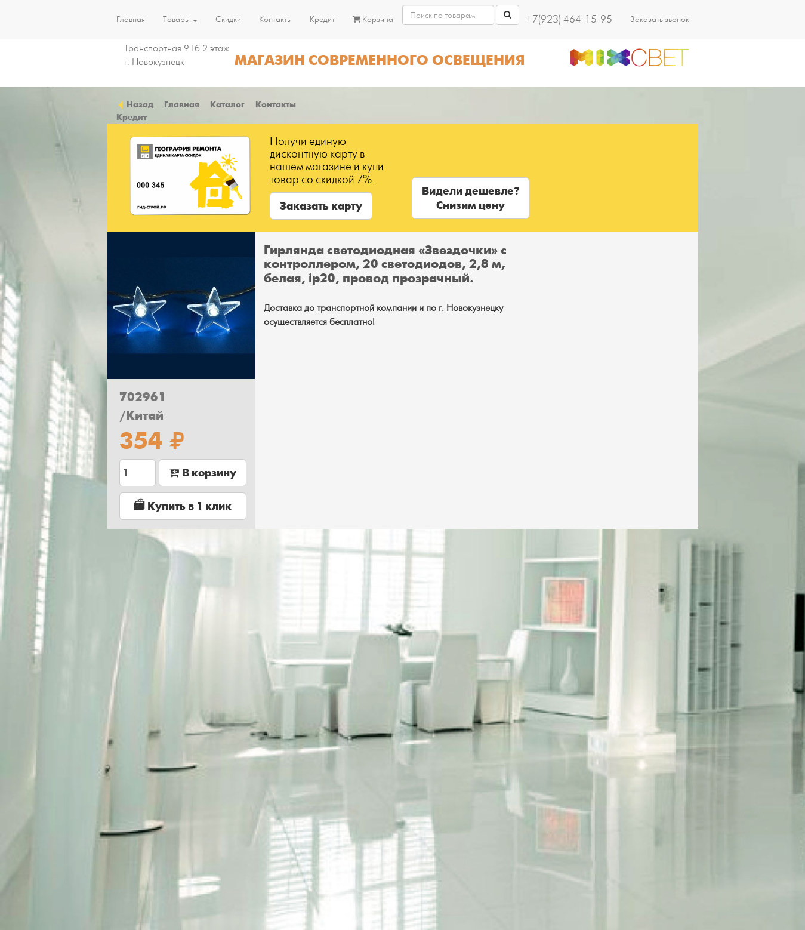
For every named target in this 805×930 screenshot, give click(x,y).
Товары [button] (180, 19)
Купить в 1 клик (183, 506)
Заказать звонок (659, 19)
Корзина (373, 19)
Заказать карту (321, 206)
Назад (134, 104)
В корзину (202, 473)
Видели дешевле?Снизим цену (470, 198)
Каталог (227, 104)
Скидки (228, 19)
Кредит (322, 19)
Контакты (275, 19)
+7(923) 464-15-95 (569, 19)
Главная (130, 19)
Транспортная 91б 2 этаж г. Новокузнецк (176, 55)
